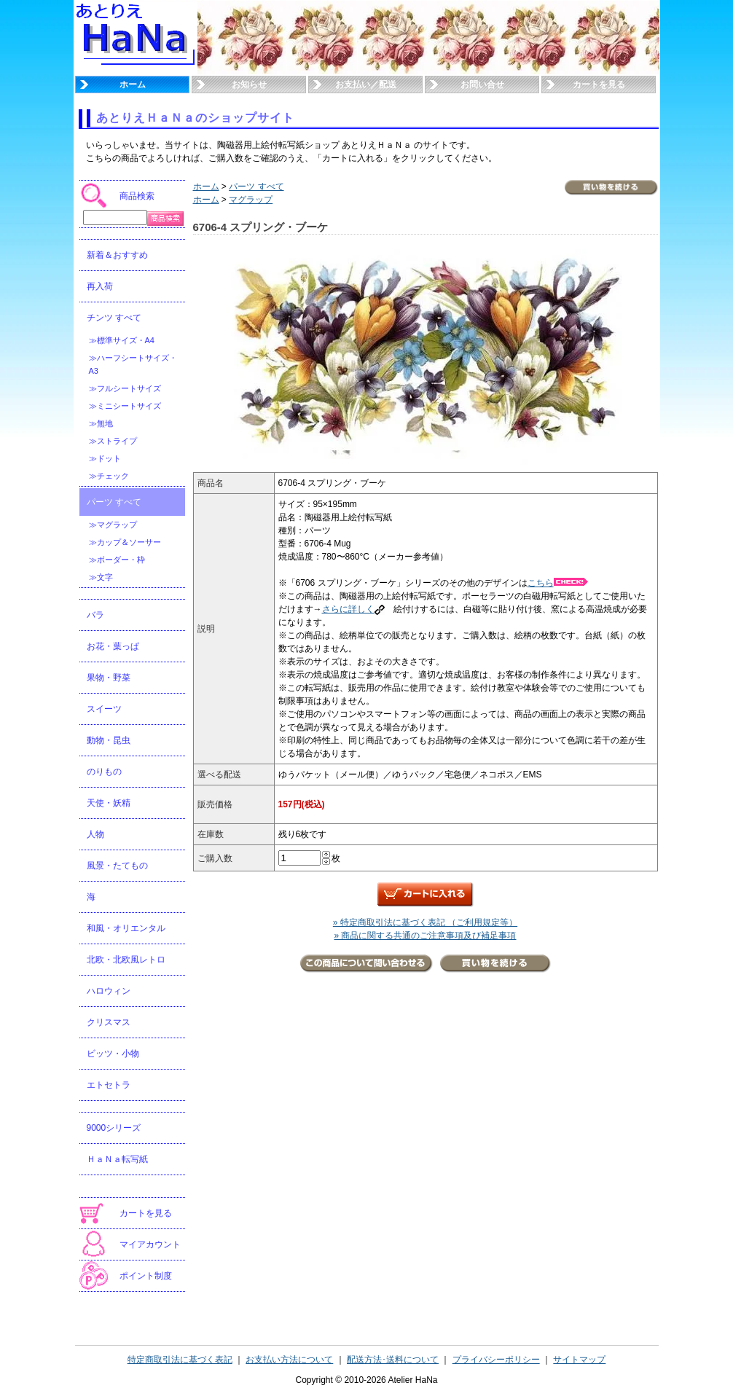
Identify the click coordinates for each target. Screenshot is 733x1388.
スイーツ (104, 709)
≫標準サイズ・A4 (121, 340)
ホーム (132, 84)
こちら (558, 583)
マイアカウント (150, 1244)
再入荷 (100, 286)
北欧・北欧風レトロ (126, 959)
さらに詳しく (353, 609)
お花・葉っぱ (113, 646)
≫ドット (105, 458)
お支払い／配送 (365, 84)
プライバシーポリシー (496, 1359)
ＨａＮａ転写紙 (117, 1159)
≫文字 (101, 577)
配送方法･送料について (393, 1359)
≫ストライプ (113, 440)
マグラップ (251, 200)
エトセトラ (108, 1085)
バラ (95, 615)
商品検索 (136, 196)
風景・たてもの (117, 865)
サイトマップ (579, 1359)
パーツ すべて (114, 502)
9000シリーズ (114, 1128)
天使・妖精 (108, 803)
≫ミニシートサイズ (125, 405)
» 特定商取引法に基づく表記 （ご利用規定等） (425, 922)
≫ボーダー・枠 (117, 559)
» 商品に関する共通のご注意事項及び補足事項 (425, 935)
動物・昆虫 (108, 740)
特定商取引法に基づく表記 (180, 1359)
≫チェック (109, 475)
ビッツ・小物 (113, 1053)
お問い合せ (482, 84)
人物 (95, 834)
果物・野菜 (108, 678)
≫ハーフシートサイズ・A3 (133, 364)
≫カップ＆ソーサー (125, 542)
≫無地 (101, 423)
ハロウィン (108, 991)
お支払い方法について (289, 1359)
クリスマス (108, 1022)
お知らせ (249, 84)
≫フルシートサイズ (125, 388)
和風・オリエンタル (126, 928)
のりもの (104, 771)
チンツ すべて (114, 318)
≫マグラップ (113, 524)
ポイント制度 (145, 1276)
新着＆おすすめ (117, 255)
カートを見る (599, 84)
